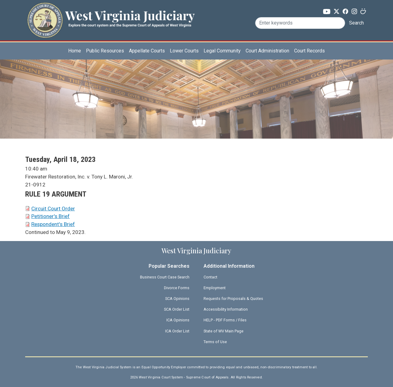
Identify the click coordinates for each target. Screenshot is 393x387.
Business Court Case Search (164, 277)
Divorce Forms (176, 287)
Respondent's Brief (53, 224)
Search (356, 23)
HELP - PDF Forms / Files (225, 320)
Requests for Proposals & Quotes (233, 298)
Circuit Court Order (53, 208)
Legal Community (222, 51)
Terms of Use (215, 341)
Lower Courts (184, 51)
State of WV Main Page (223, 331)
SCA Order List (176, 309)
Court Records (309, 51)
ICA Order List (177, 331)
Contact (210, 277)
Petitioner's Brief (50, 216)
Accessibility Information (226, 309)
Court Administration (267, 51)
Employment (215, 287)
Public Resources (105, 51)
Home (74, 51)
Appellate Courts (147, 51)
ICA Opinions (177, 320)
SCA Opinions (177, 298)
